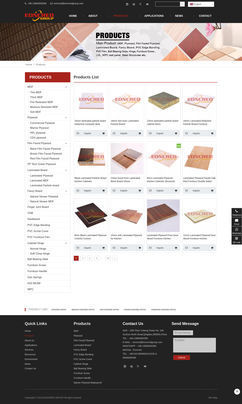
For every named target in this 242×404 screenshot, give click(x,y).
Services (29, 349)
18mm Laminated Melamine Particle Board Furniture (197, 122)
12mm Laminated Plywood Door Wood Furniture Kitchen (199, 237)
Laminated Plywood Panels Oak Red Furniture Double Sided (199, 180)
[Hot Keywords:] (182, 4)
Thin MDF (36, 92)
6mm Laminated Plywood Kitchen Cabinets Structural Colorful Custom (161, 180)
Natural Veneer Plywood (44, 196)
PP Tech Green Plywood (42, 164)
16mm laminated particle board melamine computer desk (90, 122)
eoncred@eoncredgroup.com (68, 3)
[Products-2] (121, 42)
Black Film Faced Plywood (45, 148)
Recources (30, 354)
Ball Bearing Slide (38, 259)
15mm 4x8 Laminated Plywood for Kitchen (126, 237)
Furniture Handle (37, 271)
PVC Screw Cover (38, 231)
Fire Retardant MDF (41, 102)
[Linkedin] (127, 4)
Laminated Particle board (44, 185)
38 (108, 258)
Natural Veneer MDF (42, 201)
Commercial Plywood (42, 123)
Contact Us (30, 368)
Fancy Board (35, 191)
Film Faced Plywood (39, 143)
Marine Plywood (39, 128)
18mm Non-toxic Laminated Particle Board (125, 122)
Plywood (32, 117)
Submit (181, 357)
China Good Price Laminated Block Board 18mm (125, 180)
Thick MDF (36, 97)
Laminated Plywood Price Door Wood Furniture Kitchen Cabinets (162, 237)
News (28, 364)
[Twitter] (141, 4)
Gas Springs (35, 277)
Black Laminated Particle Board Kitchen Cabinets (90, 180)
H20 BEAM (34, 283)
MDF (30, 86)
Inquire (83, 133)
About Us (29, 340)
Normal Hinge (38, 248)
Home (28, 331)
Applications (31, 345)
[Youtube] (147, 4)
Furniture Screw (37, 265)
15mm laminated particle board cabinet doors (162, 122)
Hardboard (34, 219)
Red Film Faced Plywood (44, 158)
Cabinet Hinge (36, 243)
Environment (31, 359)
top (237, 392)
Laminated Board (37, 170)
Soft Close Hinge (40, 253)
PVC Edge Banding (39, 225)
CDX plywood (38, 137)
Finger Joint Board (38, 207)
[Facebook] (134, 4)
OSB (30, 213)
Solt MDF (35, 112)
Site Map (212, 397)
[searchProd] (168, 4)
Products (29, 335)
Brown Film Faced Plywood (46, 153)
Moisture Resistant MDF (44, 107)
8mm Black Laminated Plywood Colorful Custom (90, 237)
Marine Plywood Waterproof (88, 382)
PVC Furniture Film (39, 237)
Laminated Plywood (41, 175)
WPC (31, 289)
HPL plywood (38, 132)
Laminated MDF (39, 180)
